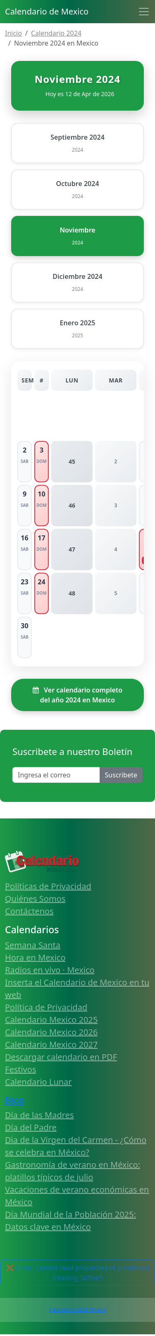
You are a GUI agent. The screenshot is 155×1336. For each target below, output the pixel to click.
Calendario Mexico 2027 (51, 1044)
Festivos (20, 1069)
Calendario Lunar (38, 1081)
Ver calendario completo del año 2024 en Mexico (77, 694)
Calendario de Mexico (46, 11)
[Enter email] (56, 775)
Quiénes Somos (35, 898)
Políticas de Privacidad (48, 886)
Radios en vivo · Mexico (50, 969)
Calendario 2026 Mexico (77, 1309)
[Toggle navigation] (144, 11)
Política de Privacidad (46, 1007)
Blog (14, 1100)
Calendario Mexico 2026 (51, 1032)
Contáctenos (29, 911)
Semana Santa (32, 945)
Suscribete (121, 774)
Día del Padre (31, 1127)
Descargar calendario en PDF (61, 1057)
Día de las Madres (39, 1115)
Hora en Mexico (35, 957)
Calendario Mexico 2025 (51, 1019)
